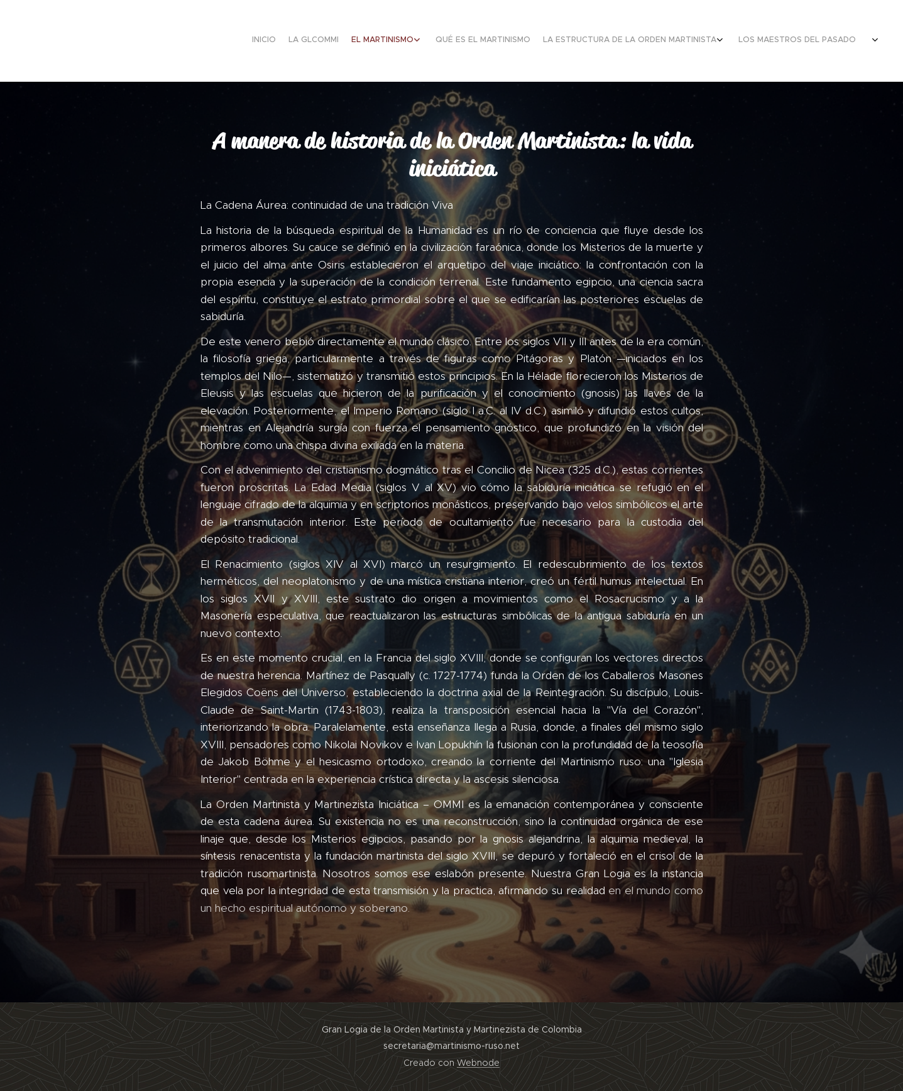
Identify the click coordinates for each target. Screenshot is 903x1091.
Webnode (478, 1062)
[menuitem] (738, 41)
